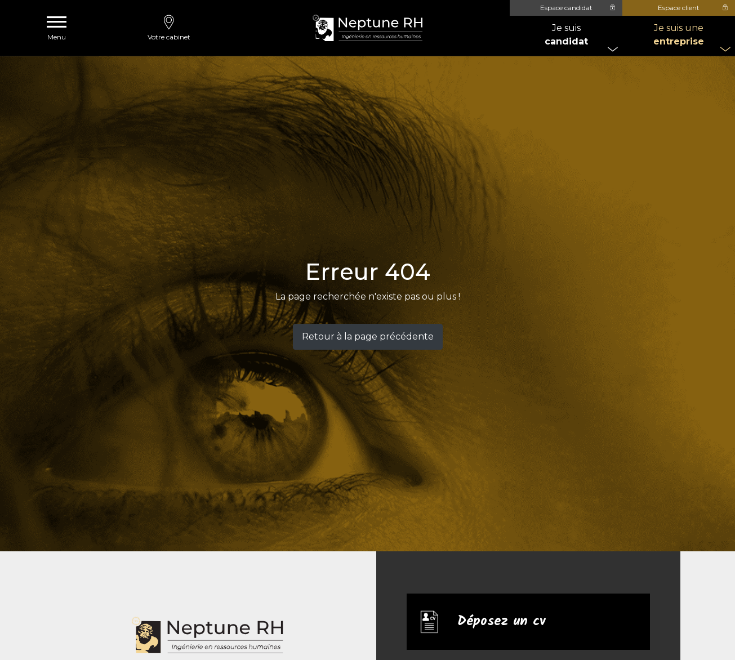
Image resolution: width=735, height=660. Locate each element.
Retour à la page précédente (368, 336)
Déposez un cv (501, 621)
